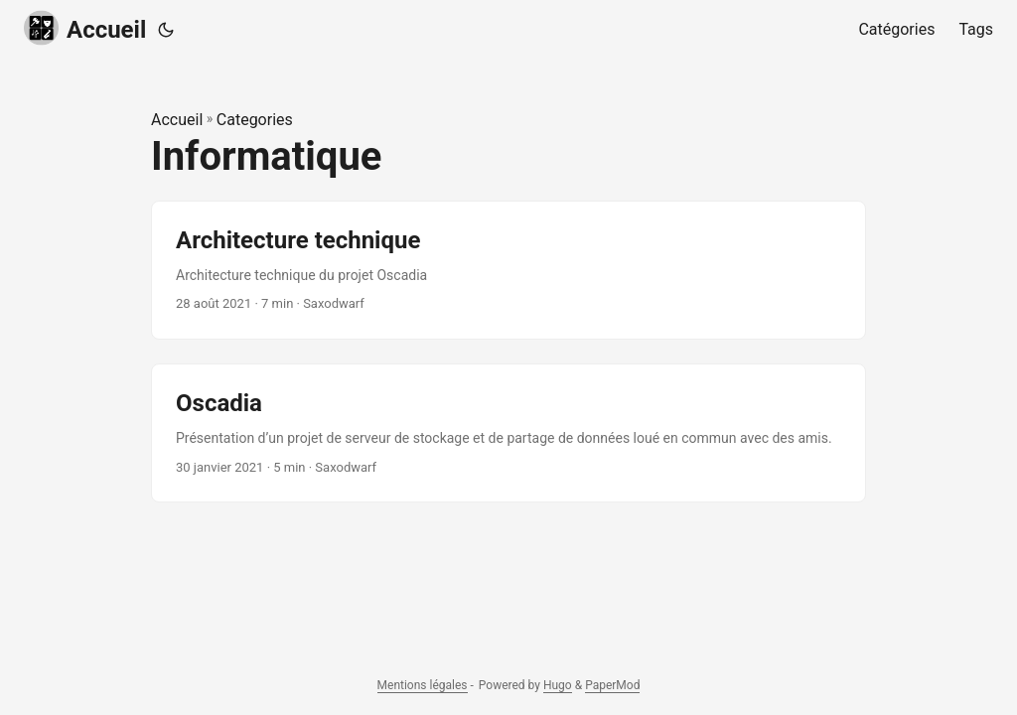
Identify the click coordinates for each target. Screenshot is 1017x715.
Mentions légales (422, 685)
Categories (255, 119)
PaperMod (612, 685)
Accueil (85, 28)
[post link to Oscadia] (508, 432)
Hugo (557, 685)
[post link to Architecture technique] (508, 270)
